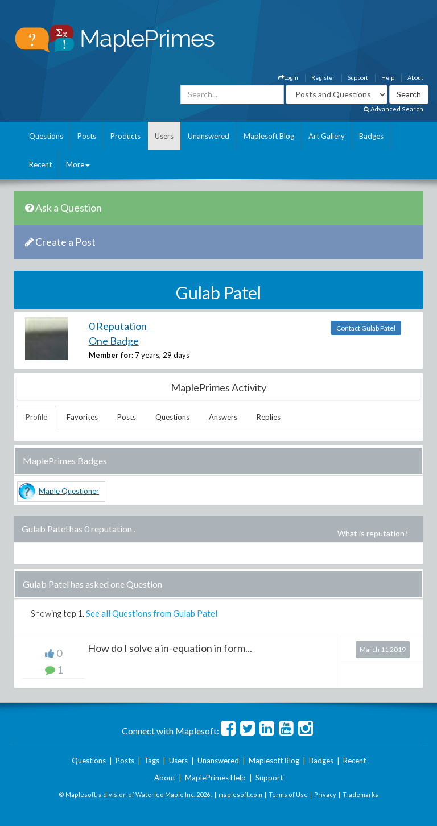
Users (164, 136)
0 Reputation (118, 326)
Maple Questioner (69, 490)
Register (323, 77)
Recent (40, 164)
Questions (46, 136)
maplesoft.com (240, 794)
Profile (36, 417)
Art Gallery (326, 136)
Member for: (111, 355)
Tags (151, 760)
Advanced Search (393, 109)
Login (288, 77)
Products (125, 136)
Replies (269, 417)
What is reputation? (372, 533)
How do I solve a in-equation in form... (170, 648)
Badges (371, 136)
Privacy (325, 794)
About (415, 77)
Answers (223, 417)
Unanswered (208, 136)
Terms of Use (288, 794)
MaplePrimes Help (215, 777)
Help (387, 77)
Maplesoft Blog (269, 136)
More (78, 164)
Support (358, 77)
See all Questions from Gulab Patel (151, 613)
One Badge (114, 340)
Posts (86, 136)
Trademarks (360, 794)
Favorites (82, 417)
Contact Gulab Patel (365, 328)
